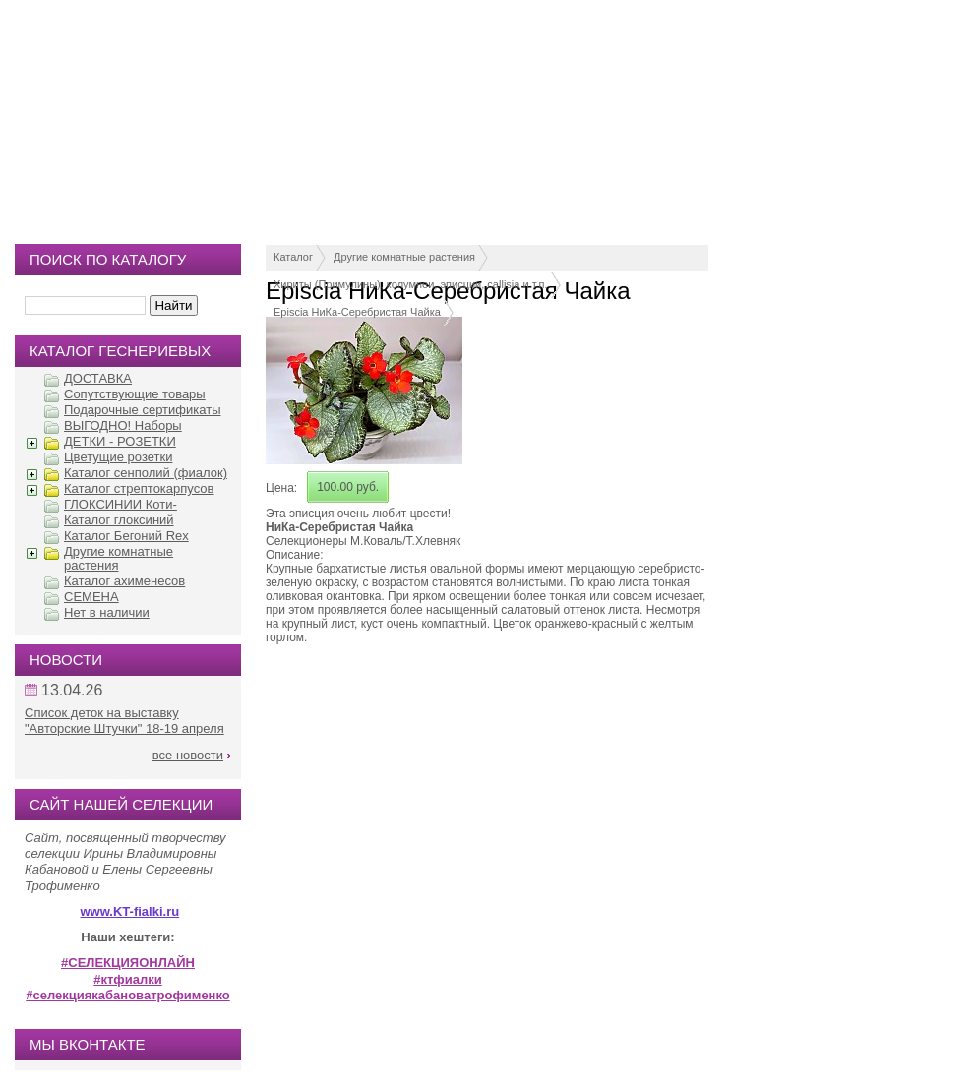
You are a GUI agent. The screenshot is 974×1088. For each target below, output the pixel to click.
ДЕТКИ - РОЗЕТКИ (120, 441)
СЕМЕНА (91, 596)
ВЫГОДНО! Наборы (123, 425)
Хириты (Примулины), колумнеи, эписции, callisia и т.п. (411, 284)
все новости (187, 755)
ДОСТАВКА (98, 378)
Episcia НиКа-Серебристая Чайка (357, 312)
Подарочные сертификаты (142, 409)
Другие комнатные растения (404, 257)
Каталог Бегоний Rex (126, 535)
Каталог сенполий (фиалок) (145, 472)
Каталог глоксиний (119, 520)
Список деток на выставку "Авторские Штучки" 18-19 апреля (124, 720)
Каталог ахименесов (124, 581)
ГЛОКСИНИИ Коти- (120, 504)
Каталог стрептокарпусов (138, 488)
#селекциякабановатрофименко (128, 995)
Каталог (293, 257)
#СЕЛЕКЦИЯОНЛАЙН (128, 962)
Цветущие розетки (118, 457)
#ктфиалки (127, 979)
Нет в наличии (107, 612)
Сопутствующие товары (135, 394)
